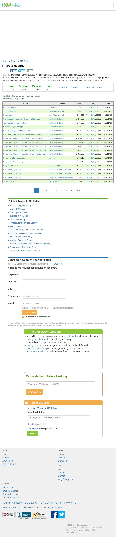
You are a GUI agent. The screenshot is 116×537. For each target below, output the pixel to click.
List (4, 454)
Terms (61, 454)
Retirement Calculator (74, 530)
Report (61, 472)
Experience (14, 296)
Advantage (7, 461)
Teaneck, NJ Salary (20, 61)
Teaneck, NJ (90, 107)
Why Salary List (65, 479)
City (10, 289)
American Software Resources (61, 170)
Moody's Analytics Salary (21, 240)
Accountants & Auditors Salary (23, 247)
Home (5, 61)
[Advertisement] (58, 34)
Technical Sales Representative (15, 123)
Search (32, 433)
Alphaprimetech (56, 166)
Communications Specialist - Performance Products (23, 135)
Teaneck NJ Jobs (94, 87)
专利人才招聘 (90, 530)
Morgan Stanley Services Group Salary (27, 230)
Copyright (63, 461)
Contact (62, 476)
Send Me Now (30, 313)
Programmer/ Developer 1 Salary (25, 250)
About (68, 527)
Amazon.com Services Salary (23, 223)
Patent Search (9, 464)
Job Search (8, 487)
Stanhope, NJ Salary (19, 212)
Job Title (12, 281)
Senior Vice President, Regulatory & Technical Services (24, 146)
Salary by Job (9, 507)
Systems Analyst (9, 111)
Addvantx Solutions (57, 119)
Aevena (52, 158)
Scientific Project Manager (13, 127)
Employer (13, 274)
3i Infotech (54, 107)
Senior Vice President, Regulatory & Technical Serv (23, 138)
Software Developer (11, 181)
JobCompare (32, 428)
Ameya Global (55, 181)
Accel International (57, 111)
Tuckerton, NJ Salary (19, 216)
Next (78, 190)
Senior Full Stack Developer (14, 158)
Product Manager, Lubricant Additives (17, 131)
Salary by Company (12, 503)
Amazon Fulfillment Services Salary (26, 233)
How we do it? (57, 264)
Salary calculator (35, 339)
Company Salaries (36, 351)
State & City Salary (36, 348)
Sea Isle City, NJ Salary (20, 205)
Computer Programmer (12, 170)
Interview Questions (12, 497)
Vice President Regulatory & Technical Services (21, 119)
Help (87, 527)
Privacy (61, 457)
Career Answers (10, 494)
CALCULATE (34, 392)
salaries (74, 336)
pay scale (48, 342)
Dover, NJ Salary (17, 219)
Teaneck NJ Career (68, 87)
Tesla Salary (15, 226)
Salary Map (32, 345)
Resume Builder (10, 491)
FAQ (60, 469)
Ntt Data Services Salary (21, 237)
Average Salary (96, 527)
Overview (6, 457)
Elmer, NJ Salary (17, 209)
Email (11, 303)
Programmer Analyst (11, 107)
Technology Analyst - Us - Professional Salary (30, 243)
